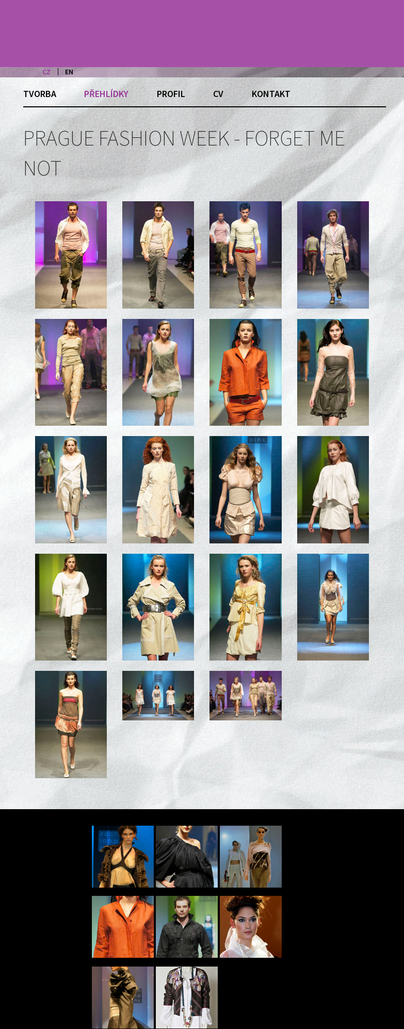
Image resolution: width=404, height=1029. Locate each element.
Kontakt (271, 94)
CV (218, 94)
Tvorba (39, 94)
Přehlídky (106, 94)
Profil (171, 94)
